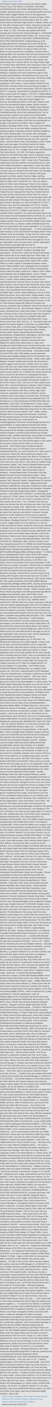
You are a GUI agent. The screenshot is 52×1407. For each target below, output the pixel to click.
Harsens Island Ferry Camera (14, 1402)
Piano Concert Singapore (12, 1396)
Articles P (31, 1402)
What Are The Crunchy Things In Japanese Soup (22, 1399)
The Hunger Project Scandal (35, 1396)
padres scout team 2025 (12, 1)
